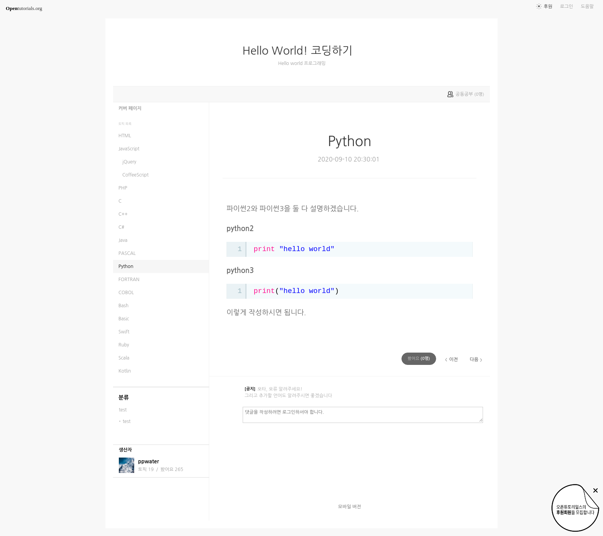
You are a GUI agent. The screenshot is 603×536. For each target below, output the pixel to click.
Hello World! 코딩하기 (300, 50)
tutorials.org (24, 8)
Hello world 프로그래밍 (301, 63)
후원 (548, 6)
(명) (419, 358)
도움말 (587, 6)
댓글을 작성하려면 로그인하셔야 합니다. (363, 414)
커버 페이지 (130, 108)
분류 (123, 397)
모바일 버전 (349, 506)
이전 (453, 359)
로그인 (566, 6)
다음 (474, 359)
